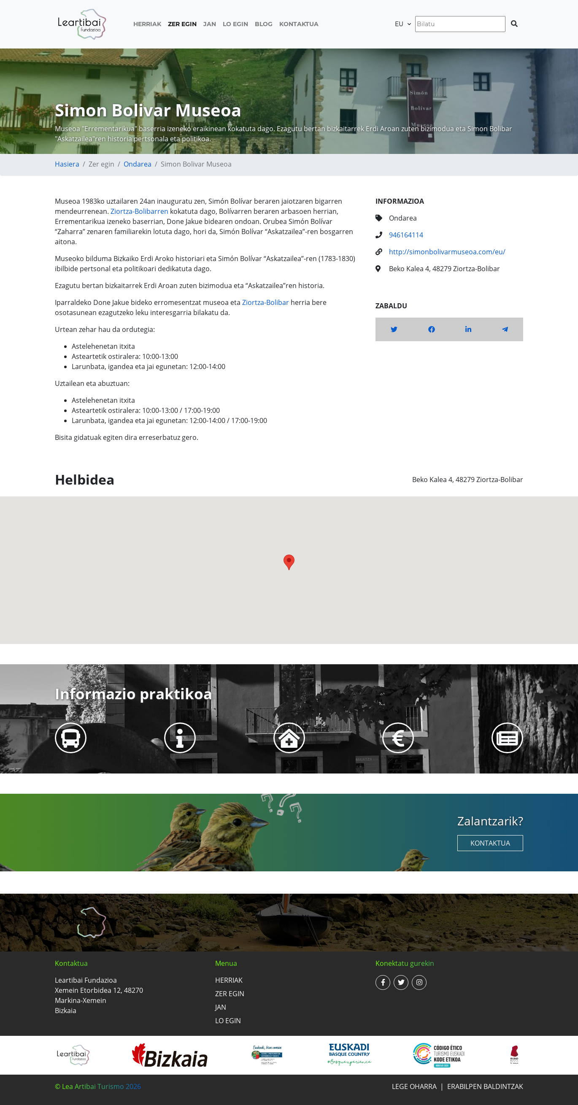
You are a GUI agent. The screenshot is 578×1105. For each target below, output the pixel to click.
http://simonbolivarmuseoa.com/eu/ (447, 251)
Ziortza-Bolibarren (139, 211)
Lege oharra (414, 1086)
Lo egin (235, 24)
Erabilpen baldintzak (485, 1086)
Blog (264, 24)
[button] (289, 562)
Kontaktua (299, 24)
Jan (209, 24)
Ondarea (137, 164)
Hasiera (67, 164)
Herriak (147, 24)
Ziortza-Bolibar (265, 302)
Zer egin (182, 24)
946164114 (406, 235)
